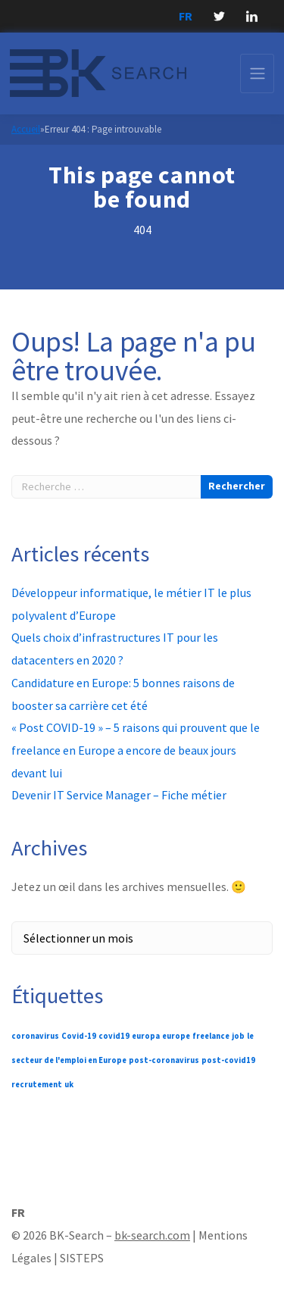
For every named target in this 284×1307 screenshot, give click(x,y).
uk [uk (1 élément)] (68, 1085)
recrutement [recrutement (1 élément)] (36, 1085)
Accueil (25, 129)
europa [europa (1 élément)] (146, 1036)
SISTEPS (82, 1257)
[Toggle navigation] (257, 73)
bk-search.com (152, 1235)
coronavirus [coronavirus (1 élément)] (35, 1036)
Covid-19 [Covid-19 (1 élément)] (78, 1036)
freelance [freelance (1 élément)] (210, 1036)
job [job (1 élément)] (238, 1036)
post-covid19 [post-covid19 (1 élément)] (228, 1060)
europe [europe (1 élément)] (176, 1036)
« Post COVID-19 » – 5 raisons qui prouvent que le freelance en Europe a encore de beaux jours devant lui (135, 750)
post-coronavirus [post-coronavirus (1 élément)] (164, 1060)
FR (185, 15)
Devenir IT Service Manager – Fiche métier (118, 794)
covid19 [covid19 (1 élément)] (114, 1036)
